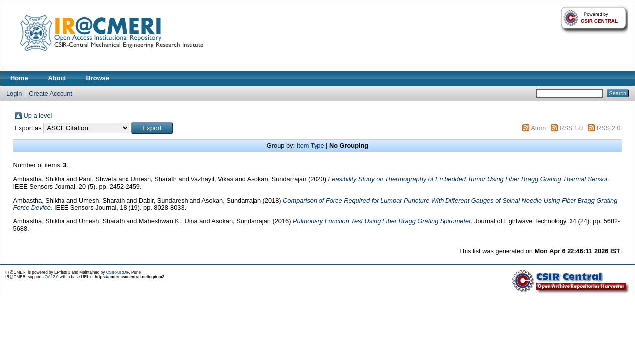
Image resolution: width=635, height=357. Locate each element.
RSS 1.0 (571, 128)
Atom (538, 128)
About (57, 78)
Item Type (310, 145)
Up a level (38, 115)
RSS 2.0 (609, 128)
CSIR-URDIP (117, 272)
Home (19, 78)
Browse (97, 78)
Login (14, 93)
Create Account (50, 93)
